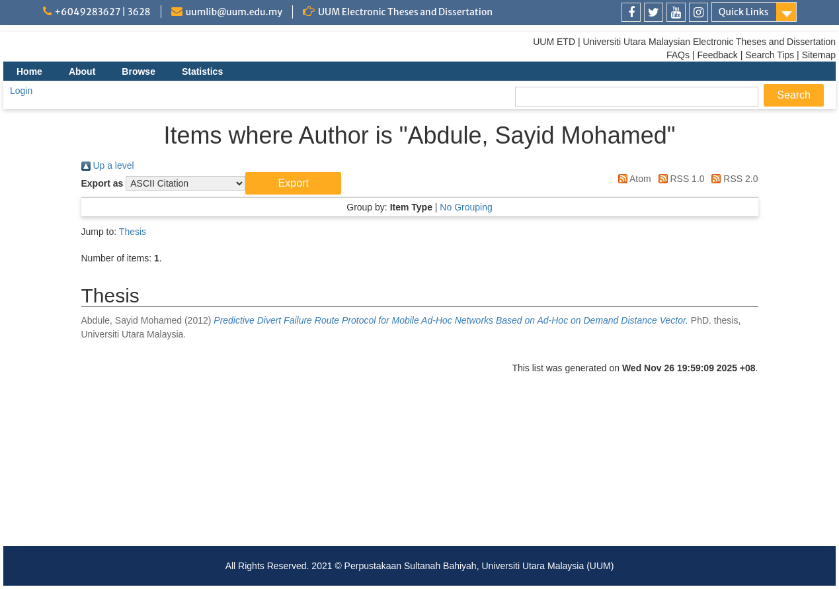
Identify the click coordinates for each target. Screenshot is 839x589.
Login (21, 90)
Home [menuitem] (29, 71)
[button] (293, 183)
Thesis (132, 231)
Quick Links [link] (744, 12)
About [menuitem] (82, 71)
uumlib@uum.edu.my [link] (234, 12)
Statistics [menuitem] (202, 71)
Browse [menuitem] (138, 71)
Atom (632, 178)
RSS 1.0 (679, 178)
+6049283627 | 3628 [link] (103, 12)
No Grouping (466, 207)
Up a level (107, 165)
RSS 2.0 (732, 178)
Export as (102, 183)
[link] (631, 12)
